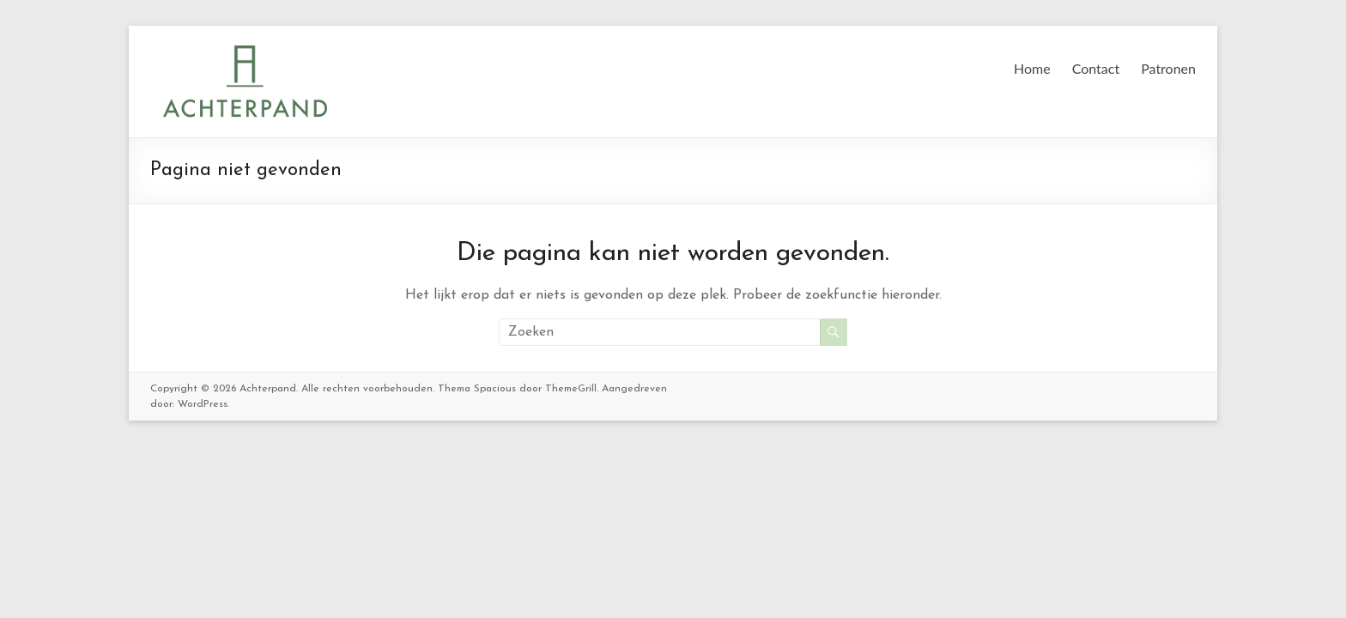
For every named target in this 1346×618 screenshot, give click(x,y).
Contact (1095, 68)
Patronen (1168, 68)
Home (1032, 68)
